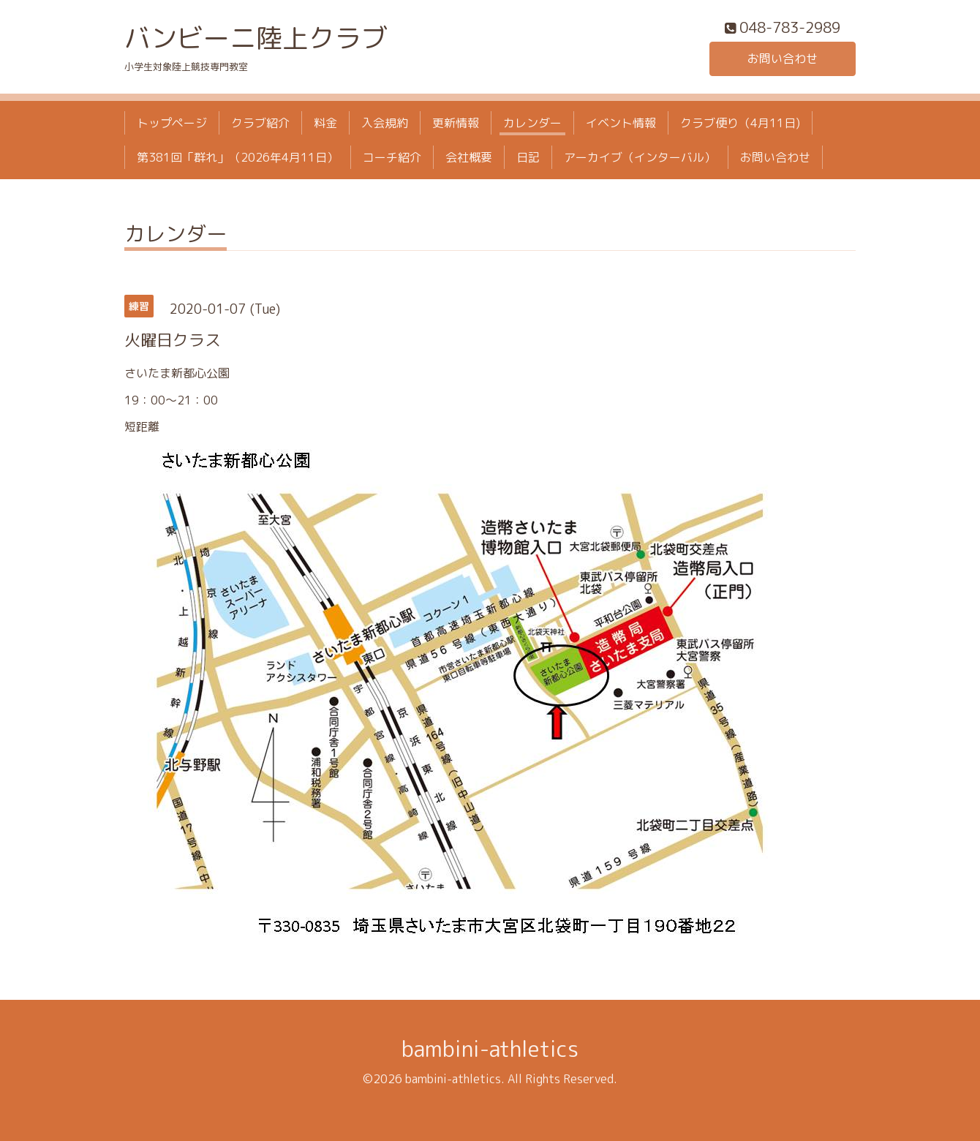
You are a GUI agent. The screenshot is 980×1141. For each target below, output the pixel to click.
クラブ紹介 (260, 123)
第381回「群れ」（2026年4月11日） (238, 157)
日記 (528, 157)
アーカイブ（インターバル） (640, 157)
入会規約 (384, 123)
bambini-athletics (490, 1048)
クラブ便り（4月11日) (740, 123)
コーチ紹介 (392, 157)
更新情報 (455, 123)
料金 (325, 123)
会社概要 (468, 157)
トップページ (172, 123)
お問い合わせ (782, 58)
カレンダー (532, 123)
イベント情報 (621, 123)
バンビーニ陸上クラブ (256, 37)
